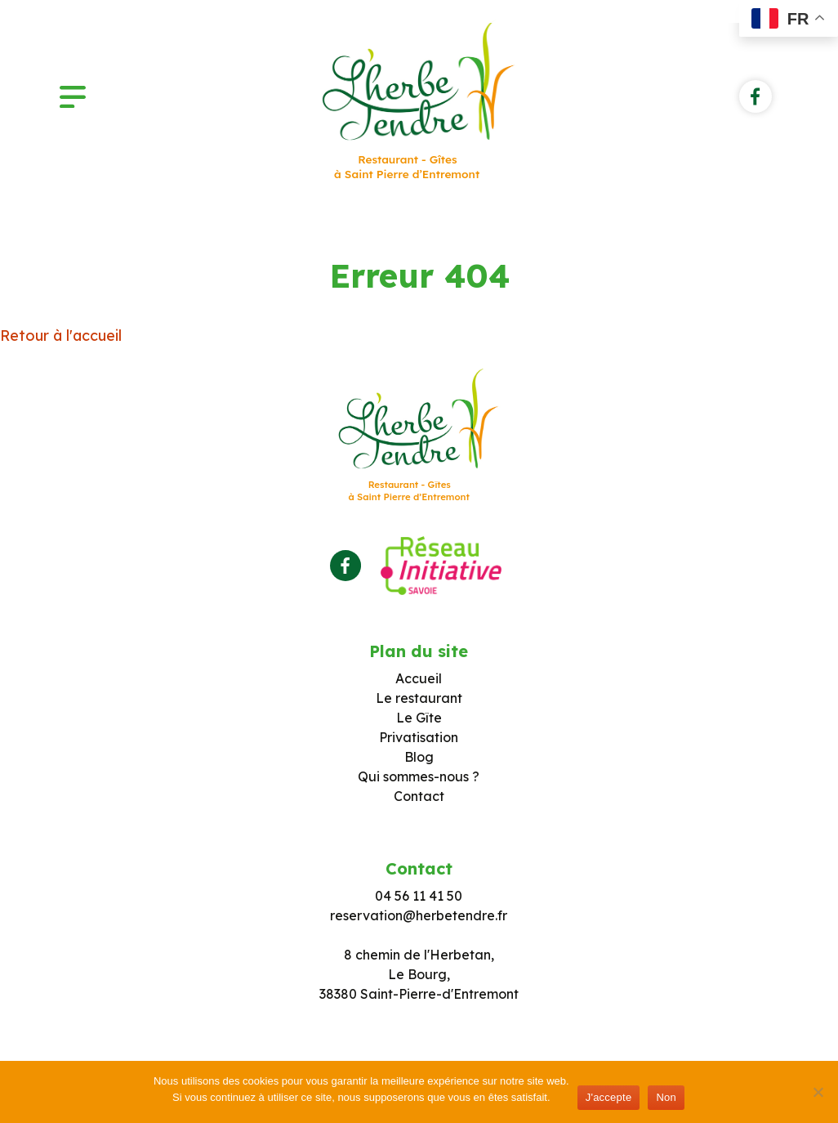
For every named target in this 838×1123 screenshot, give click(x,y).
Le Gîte (419, 717)
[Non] (817, 1092)
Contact (419, 796)
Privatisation (418, 737)
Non (666, 1097)
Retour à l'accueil (61, 335)
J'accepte (609, 1097)
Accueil (418, 678)
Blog (419, 757)
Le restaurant (419, 698)
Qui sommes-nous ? (418, 776)
